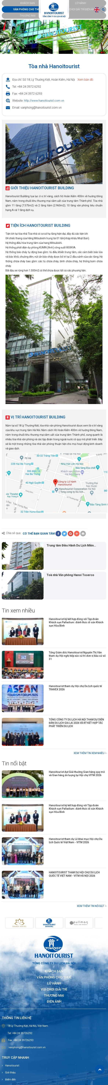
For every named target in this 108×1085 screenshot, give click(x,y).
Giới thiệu (10, 1072)
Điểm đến (10, 1079)
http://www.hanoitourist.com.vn (44, 100)
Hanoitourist (12, 1065)
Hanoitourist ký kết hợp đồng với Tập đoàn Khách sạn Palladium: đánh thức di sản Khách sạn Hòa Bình (76, 622)
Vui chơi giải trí (54, 989)
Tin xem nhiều (18, 610)
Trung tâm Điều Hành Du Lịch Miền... (71, 545)
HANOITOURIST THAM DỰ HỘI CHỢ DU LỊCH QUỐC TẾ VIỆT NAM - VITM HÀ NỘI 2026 (74, 874)
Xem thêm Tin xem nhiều (89, 753)
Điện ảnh (54, 1001)
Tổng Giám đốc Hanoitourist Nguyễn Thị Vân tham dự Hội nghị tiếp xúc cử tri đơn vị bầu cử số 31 (77, 656)
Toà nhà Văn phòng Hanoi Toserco (70, 575)
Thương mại (54, 995)
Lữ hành (54, 983)
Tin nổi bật (14, 763)
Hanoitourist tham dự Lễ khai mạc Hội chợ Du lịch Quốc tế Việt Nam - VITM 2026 (75, 840)
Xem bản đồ (85, 79)
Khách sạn (54, 971)
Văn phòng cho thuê (54, 977)
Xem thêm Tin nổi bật (90, 906)
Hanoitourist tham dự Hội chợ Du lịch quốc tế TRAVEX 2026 (75, 688)
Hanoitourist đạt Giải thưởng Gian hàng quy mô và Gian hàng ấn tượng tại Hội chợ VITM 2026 (77, 773)
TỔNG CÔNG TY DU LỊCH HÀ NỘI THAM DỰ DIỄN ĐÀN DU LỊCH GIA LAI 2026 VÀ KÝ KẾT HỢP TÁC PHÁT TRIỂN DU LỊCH (76, 723)
